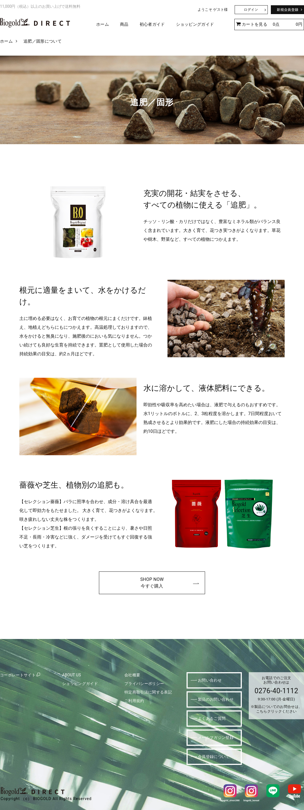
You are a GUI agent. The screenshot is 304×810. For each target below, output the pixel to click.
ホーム (102, 24)
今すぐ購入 (152, 586)
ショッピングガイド (195, 24)
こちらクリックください (276, 711)
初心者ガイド (152, 24)
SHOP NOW (152, 579)
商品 (124, 24)
